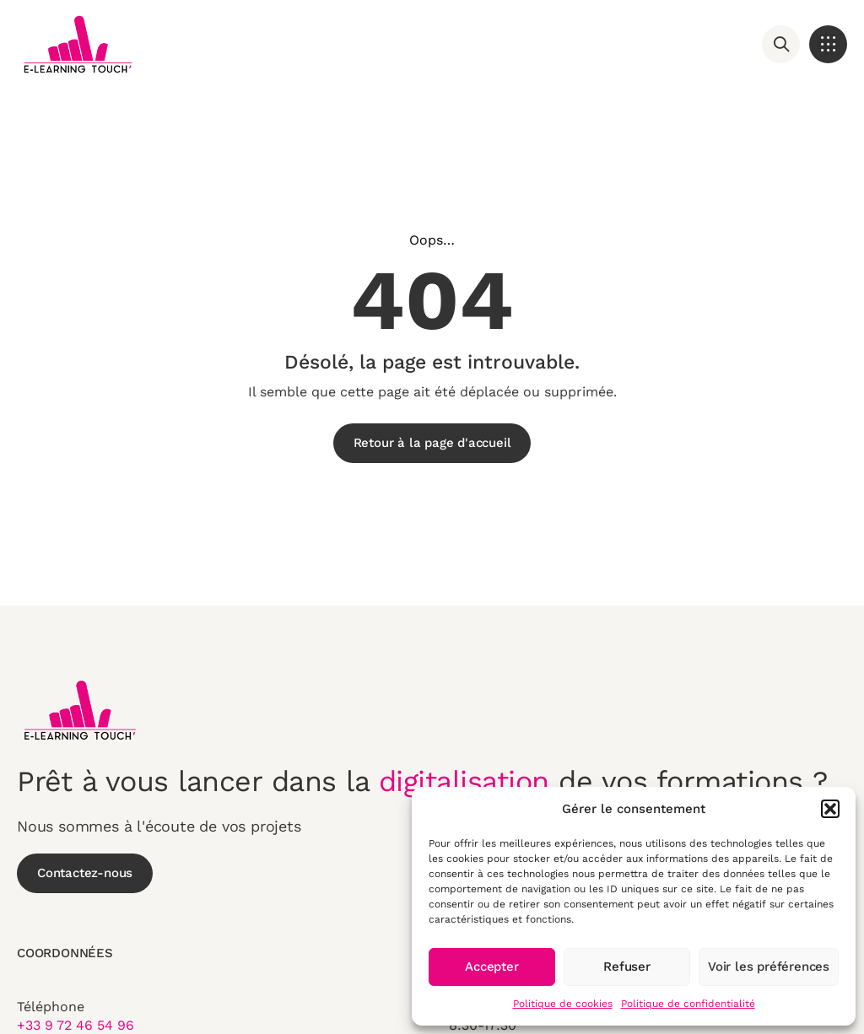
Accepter (491, 966)
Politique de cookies (563, 1004)
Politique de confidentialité (688, 1004)
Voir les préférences (768, 966)
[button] (830, 808)
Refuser (627, 966)
